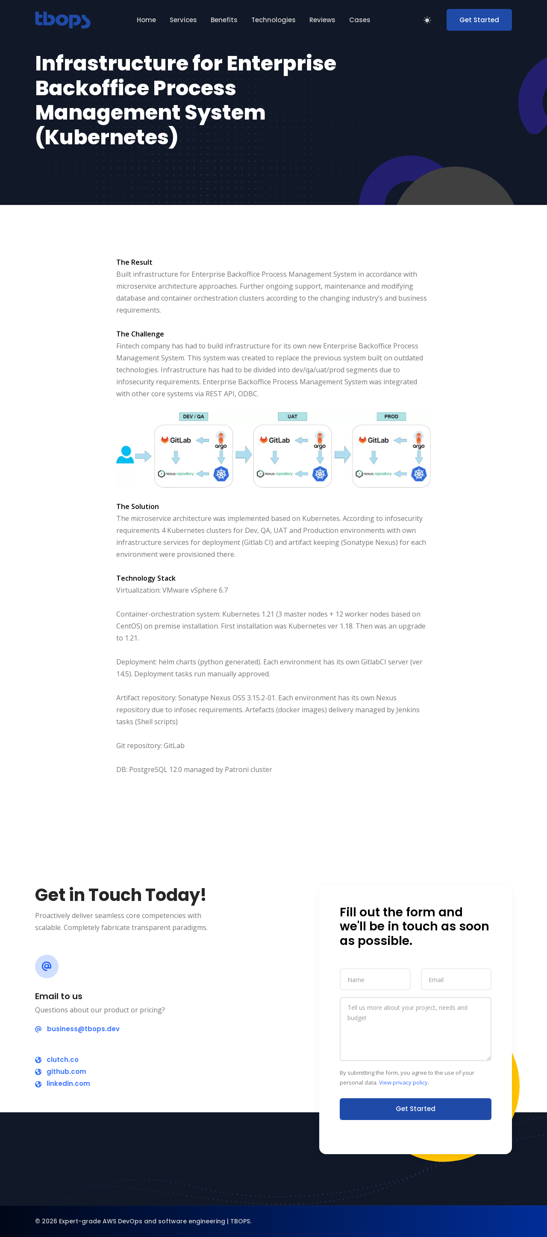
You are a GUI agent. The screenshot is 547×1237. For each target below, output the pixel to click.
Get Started (479, 19)
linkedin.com (62, 1083)
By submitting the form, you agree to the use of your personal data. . (407, 1077)
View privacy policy (403, 1082)
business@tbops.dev (77, 1028)
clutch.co (57, 1059)
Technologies (273, 19)
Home (146, 19)
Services (183, 19)
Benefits (224, 19)
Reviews (322, 19)
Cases (360, 19)
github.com (60, 1071)
